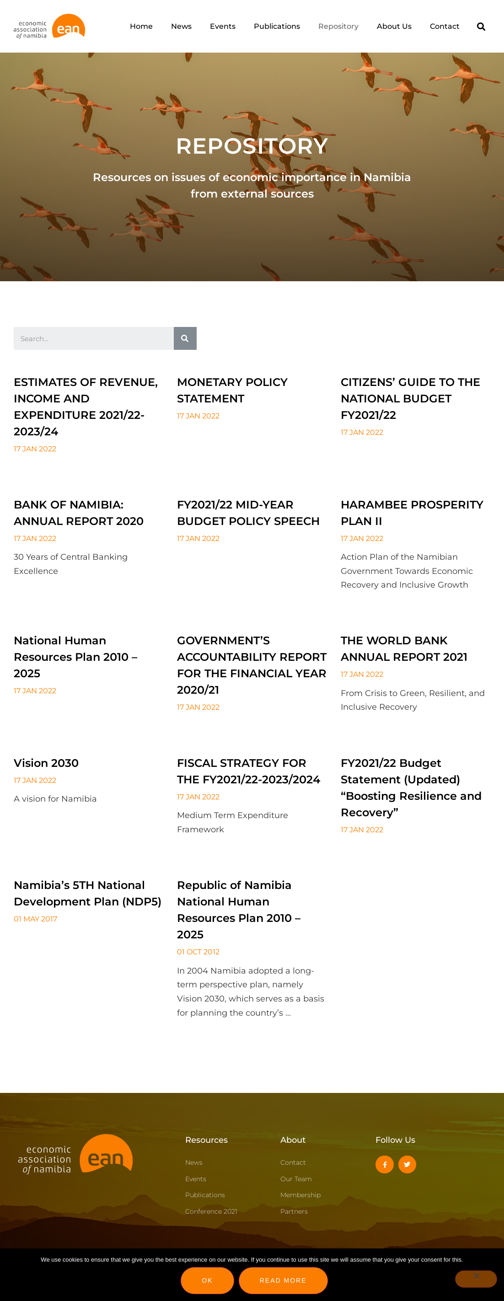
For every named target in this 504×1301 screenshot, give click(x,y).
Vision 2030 (46, 763)
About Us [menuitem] (394, 26)
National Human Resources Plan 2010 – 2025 (75, 657)
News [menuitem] (181, 26)
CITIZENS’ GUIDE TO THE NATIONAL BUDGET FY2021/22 (410, 398)
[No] (476, 1279)
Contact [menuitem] (445, 26)
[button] (480, 26)
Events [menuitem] (223, 26)
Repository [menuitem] (338, 26)
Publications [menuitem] (277, 26)
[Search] (185, 338)
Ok (207, 1280)
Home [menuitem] (141, 26)
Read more (283, 1280)
